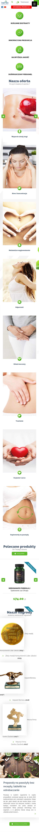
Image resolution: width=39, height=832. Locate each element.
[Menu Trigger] (34, 4)
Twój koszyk (23, 2)
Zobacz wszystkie (19, 824)
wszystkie (19, 553)
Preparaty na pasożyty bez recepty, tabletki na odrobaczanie (18, 786)
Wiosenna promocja (21, 7)
